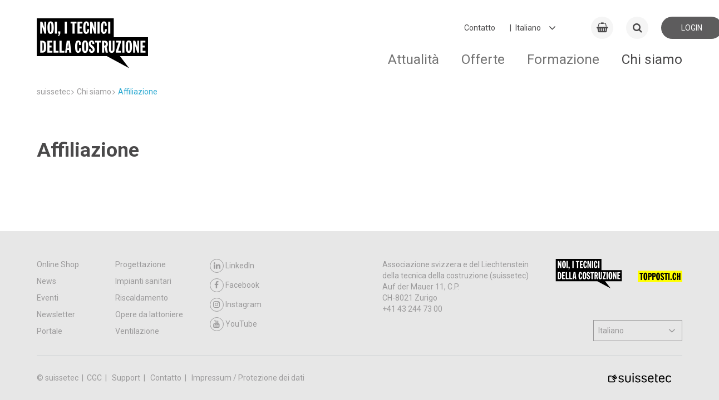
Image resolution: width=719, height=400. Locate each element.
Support (127, 377)
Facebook (234, 285)
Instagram (236, 305)
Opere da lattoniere (149, 314)
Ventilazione (137, 331)
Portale (49, 331)
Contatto (479, 27)
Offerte (483, 59)
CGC (95, 377)
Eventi (47, 297)
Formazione (563, 59)
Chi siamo (652, 59)
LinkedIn (232, 266)
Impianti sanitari (143, 281)
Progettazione (140, 264)
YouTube (233, 324)
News (46, 281)
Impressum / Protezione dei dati (247, 377)
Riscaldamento (141, 297)
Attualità (413, 59)
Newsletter (56, 314)
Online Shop (58, 264)
